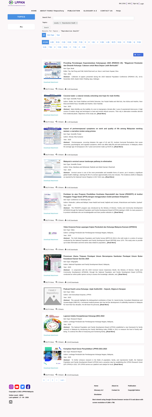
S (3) (44, 47)
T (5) (50, 47)
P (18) (129, 42)
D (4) (69, 42)
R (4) (139, 42)
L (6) (107, 42)
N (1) (119, 42)
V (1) (59, 47)
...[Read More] (101, 113)
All (44, 35)
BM (120, 3)
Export (138, 54)
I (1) (93, 42)
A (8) (52, 42)
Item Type (50, 35)
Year (58, 35)
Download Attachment (51, 82)
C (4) (63, 42)
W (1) (65, 47)
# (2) (83, 47)
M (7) (113, 42)
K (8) (102, 42)
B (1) (57, 42)
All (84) (45, 42)
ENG (124, 3)
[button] (46, 27)
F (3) (80, 42)
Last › (63, 380)
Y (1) (74, 47)
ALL (21, 27)
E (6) (75, 42)
